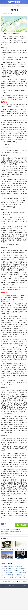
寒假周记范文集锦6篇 (20, 575)
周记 (18, 5)
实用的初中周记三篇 (19, 570)
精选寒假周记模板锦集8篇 (7, 566)
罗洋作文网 (11, 585)
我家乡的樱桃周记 (19, 566)
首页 (8, 5)
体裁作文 (13, 5)
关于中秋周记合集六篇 (20, 577)
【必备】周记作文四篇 (6, 572)
